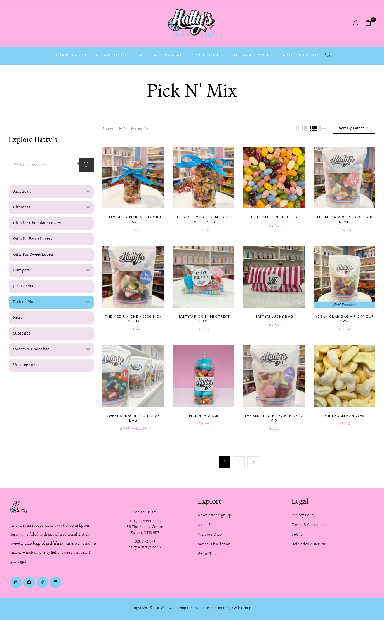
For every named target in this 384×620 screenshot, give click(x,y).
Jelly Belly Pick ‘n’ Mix (274, 217)
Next (253, 462)
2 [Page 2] (239, 462)
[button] (370, 23)
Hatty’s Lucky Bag (274, 316)
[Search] (86, 165)
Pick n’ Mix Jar (204, 415)
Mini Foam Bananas (344, 415)
